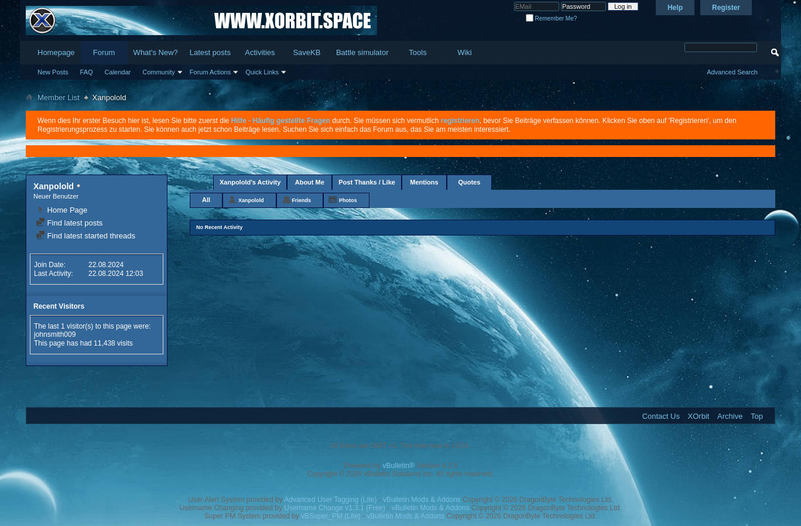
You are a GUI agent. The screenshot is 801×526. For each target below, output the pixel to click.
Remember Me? (551, 18)
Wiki (464, 52)
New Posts (53, 72)
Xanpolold (251, 200)
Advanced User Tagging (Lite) (330, 500)
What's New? (156, 52)
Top (757, 416)
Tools (417, 52)
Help (675, 8)
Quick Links (262, 72)
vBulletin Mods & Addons (422, 500)
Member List (58, 97)
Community (158, 72)
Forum (104, 52)
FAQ (86, 72)
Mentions (424, 182)
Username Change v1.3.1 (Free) (334, 508)
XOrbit (699, 416)
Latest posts (210, 52)
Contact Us (661, 416)
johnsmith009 (55, 334)
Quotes (469, 182)
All (206, 199)
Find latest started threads (85, 235)
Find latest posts (69, 222)
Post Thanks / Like (366, 182)
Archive (729, 416)
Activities (260, 52)
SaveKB (306, 52)
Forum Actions (210, 72)
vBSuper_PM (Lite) (330, 516)
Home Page (61, 210)
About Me (309, 182)
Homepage (56, 52)
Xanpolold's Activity (250, 182)
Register (726, 8)
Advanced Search (732, 72)
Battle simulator (362, 52)
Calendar (118, 72)
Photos (348, 200)
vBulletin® (399, 466)
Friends (302, 200)
